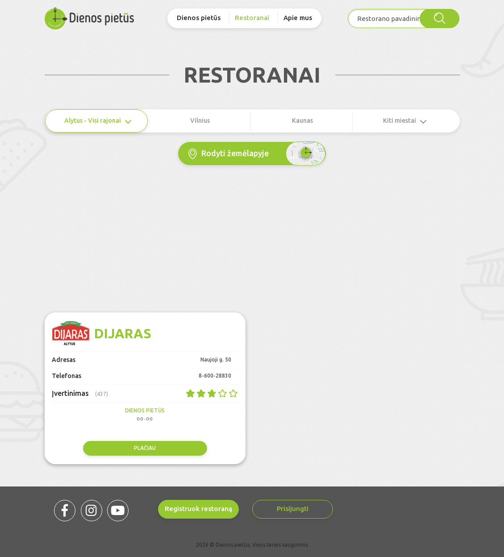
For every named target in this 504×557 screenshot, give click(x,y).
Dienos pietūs (199, 17)
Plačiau (145, 448)
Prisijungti (292, 508)
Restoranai (252, 17)
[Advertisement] (252, 245)
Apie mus (297, 17)
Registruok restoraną (198, 508)
